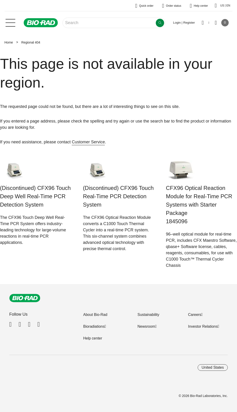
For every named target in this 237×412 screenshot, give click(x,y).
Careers (194, 315)
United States (213, 367)
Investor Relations (203, 326)
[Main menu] (10, 22)
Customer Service (88, 142)
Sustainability (148, 315)
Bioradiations (94, 326)
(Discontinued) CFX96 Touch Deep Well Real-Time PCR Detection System (35, 196)
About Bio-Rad (95, 315)
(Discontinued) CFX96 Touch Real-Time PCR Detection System (118, 196)
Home (8, 42)
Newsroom (146, 326)
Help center (92, 338)
